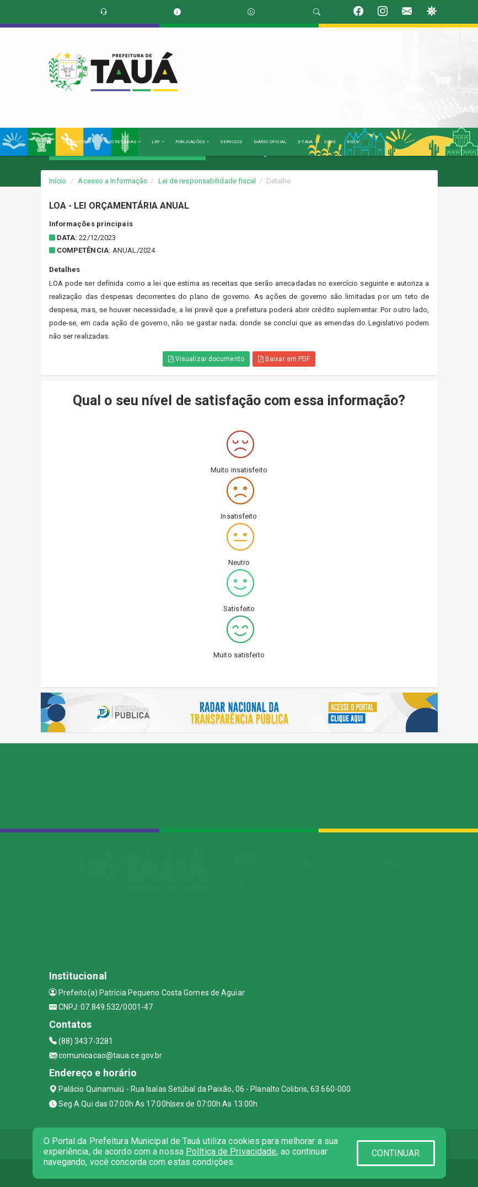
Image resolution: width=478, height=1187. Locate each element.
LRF (158, 141)
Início (58, 181)
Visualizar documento (206, 359)
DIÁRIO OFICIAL (270, 141)
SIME (330, 141)
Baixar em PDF (284, 359)
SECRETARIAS (123, 141)
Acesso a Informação (113, 181)
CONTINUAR (396, 1153)
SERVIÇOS (231, 141)
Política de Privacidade (231, 1151)
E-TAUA (305, 141)
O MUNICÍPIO (79, 141)
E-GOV (353, 141)
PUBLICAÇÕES (192, 141)
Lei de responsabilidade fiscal (207, 181)
